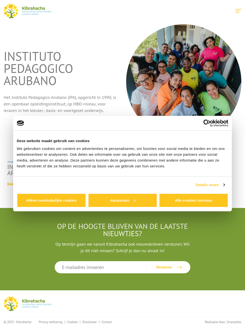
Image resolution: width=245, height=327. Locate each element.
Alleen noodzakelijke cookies (51, 200)
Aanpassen (122, 200)
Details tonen (207, 185)
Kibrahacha (28, 11)
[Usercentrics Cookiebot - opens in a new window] (207, 123)
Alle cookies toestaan (193, 200)
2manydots (234, 322)
